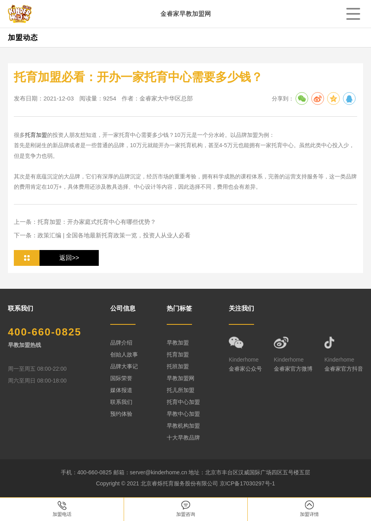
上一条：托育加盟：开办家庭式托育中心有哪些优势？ (85, 221)
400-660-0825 (44, 332)
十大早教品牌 (183, 437)
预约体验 (121, 414)
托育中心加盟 (183, 402)
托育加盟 (36, 135)
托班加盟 (178, 366)
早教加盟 (178, 342)
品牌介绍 (121, 342)
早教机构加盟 (183, 425)
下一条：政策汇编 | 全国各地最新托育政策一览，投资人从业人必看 (102, 235)
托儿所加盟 (180, 390)
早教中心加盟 (183, 414)
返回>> (69, 257)
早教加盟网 (180, 378)
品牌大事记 (124, 366)
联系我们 (121, 402)
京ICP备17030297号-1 (247, 483)
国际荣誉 (121, 378)
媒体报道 (121, 390)
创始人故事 (124, 354)
